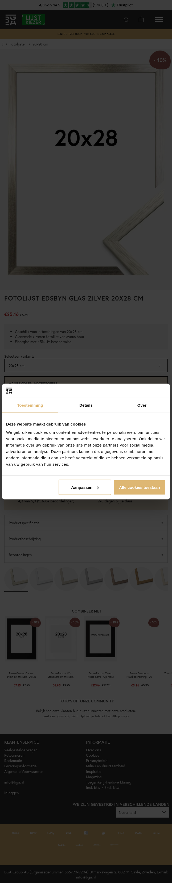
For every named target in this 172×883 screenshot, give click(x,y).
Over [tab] (142, 405)
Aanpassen (85, 487)
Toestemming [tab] (30, 405)
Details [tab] (86, 405)
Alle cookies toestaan (139, 487)
